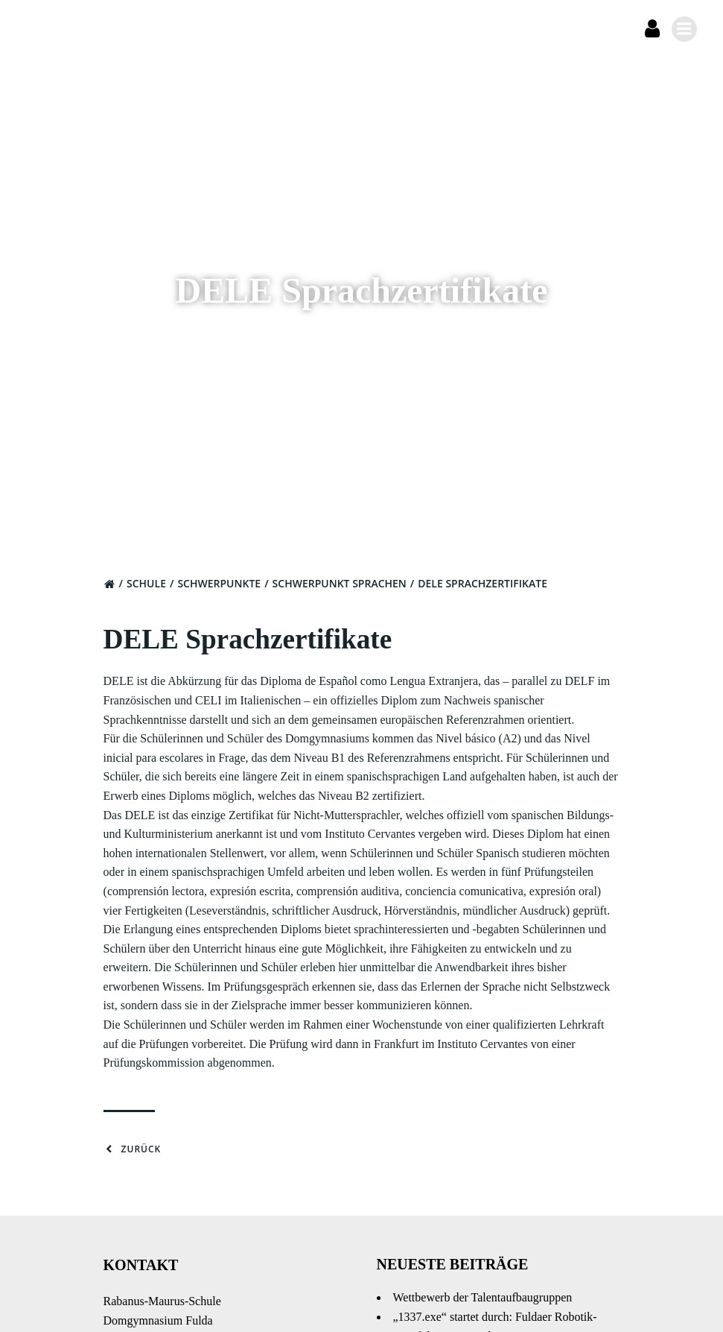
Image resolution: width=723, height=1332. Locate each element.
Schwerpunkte (224, 593)
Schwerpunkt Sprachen (345, 593)
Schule (151, 593)
